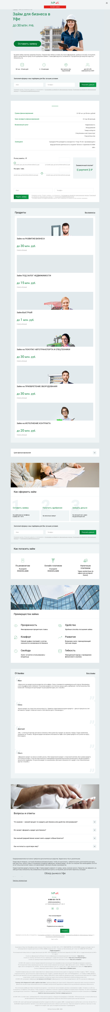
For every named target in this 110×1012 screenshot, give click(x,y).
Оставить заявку (27, 43)
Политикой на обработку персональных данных (79, 935)
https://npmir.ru (88, 966)
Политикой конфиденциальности (29, 91)
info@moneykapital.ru (54, 902)
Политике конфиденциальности (64, 993)
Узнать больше (22, 250)
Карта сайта (54, 939)
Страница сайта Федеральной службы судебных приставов (30, 982)
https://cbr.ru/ (81, 956)
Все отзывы (90, 673)
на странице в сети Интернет (44, 979)
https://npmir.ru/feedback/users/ (68, 968)
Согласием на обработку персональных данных (58, 89)
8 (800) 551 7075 (18, 516)
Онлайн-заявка (55, 7)
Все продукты (90, 213)
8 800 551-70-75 (54, 899)
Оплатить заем (22, 571)
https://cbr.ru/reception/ (75, 959)
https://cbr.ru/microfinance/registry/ (77, 957)
